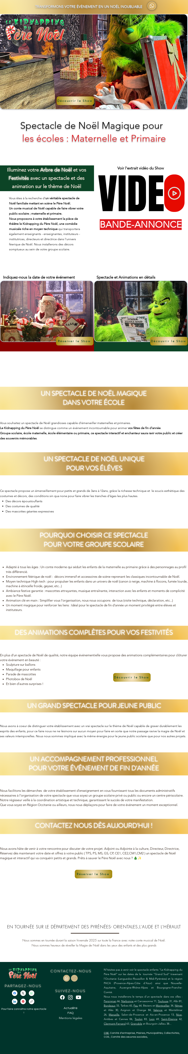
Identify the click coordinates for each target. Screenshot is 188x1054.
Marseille (114, 1014)
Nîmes (178, 1005)
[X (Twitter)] (23, 993)
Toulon (139, 1019)
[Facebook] (14, 993)
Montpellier (163, 1005)
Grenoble (136, 1023)
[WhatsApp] (31, 993)
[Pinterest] (23, 1001)
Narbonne (127, 1001)
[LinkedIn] (14, 1001)
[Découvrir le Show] (75, 100)
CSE (106, 1033)
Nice (179, 1014)
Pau (136, 1005)
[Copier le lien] (31, 1001)
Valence (157, 1010)
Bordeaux (109, 1005)
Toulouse (163, 1001)
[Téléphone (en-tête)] (152, 6)
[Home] (174, 193)
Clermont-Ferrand (115, 1023)
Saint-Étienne (169, 1019)
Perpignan (110, 1001)
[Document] (66, 978)
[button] (74, 341)
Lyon (152, 1019)
